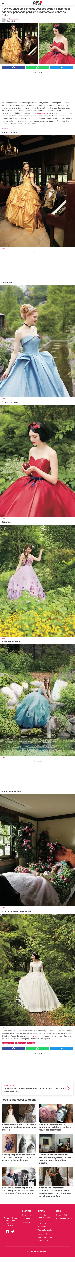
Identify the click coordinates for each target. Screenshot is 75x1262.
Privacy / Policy (62, 1215)
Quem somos (27, 1215)
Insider (6, 128)
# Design (31, 1043)
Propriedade (43, 1234)
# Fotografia (20, 1043)
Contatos (26, 1219)
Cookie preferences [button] (64, 1219)
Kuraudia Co (43, 113)
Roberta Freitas (14, 19)
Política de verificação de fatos (44, 1217)
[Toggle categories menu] (3, 3)
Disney (3, 248)
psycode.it (26, 1222)
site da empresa (38, 1036)
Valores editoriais (45, 1230)
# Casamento (8, 1043)
